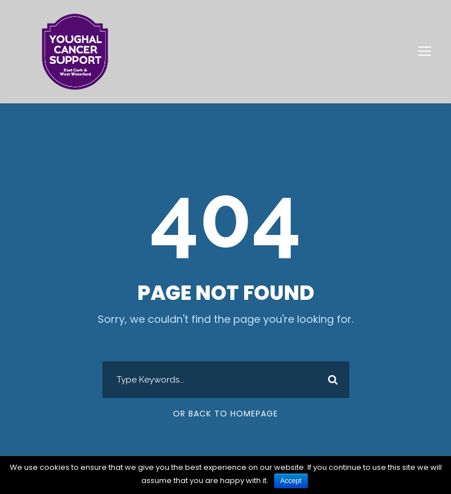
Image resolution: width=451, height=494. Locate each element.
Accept (291, 481)
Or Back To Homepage (225, 413)
